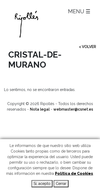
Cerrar (61, 183)
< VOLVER (87, 47)
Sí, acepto (42, 183)
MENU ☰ (79, 11)
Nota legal (40, 109)
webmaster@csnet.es (73, 109)
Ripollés (50, 24)
